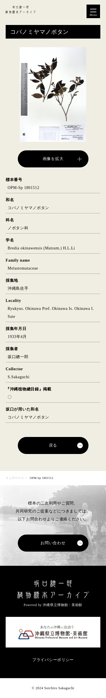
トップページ (15, 478)
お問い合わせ (52, 543)
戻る (53, 445)
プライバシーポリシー (53, 660)
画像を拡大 (53, 159)
